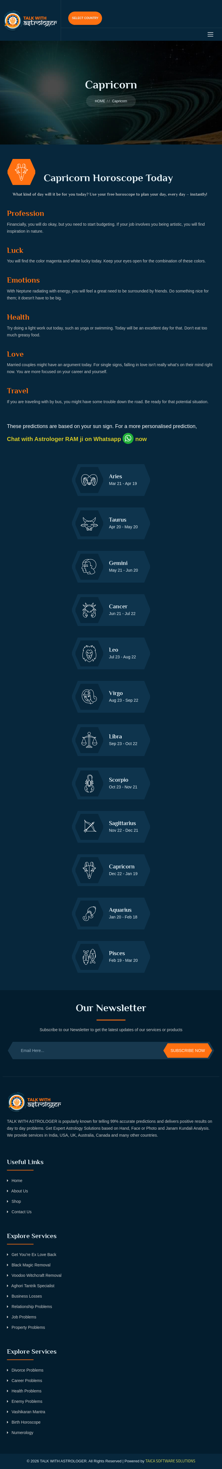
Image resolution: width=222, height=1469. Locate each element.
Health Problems (24, 1391)
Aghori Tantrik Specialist (30, 1285)
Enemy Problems (24, 1401)
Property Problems (26, 1327)
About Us (17, 1191)
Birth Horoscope (23, 1422)
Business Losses (24, 1296)
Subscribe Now (188, 1050)
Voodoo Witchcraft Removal (34, 1275)
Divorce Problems (25, 1370)
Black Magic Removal (29, 1265)
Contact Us (19, 1211)
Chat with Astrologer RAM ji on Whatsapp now (77, 439)
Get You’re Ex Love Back (31, 1254)
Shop (14, 1201)
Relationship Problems (29, 1306)
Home (14, 1180)
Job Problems (21, 1317)
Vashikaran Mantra (26, 1411)
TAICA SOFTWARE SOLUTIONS (170, 1461)
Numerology (20, 1432)
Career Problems (24, 1380)
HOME (100, 101)
